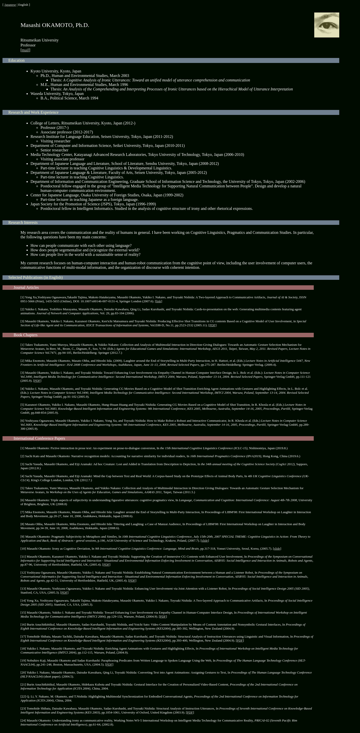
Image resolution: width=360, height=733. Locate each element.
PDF (213, 325)
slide (205, 540)
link (158, 301)
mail (25, 50)
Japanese (10, 4)
